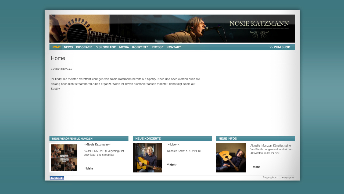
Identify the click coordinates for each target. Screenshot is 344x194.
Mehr (89, 168)
